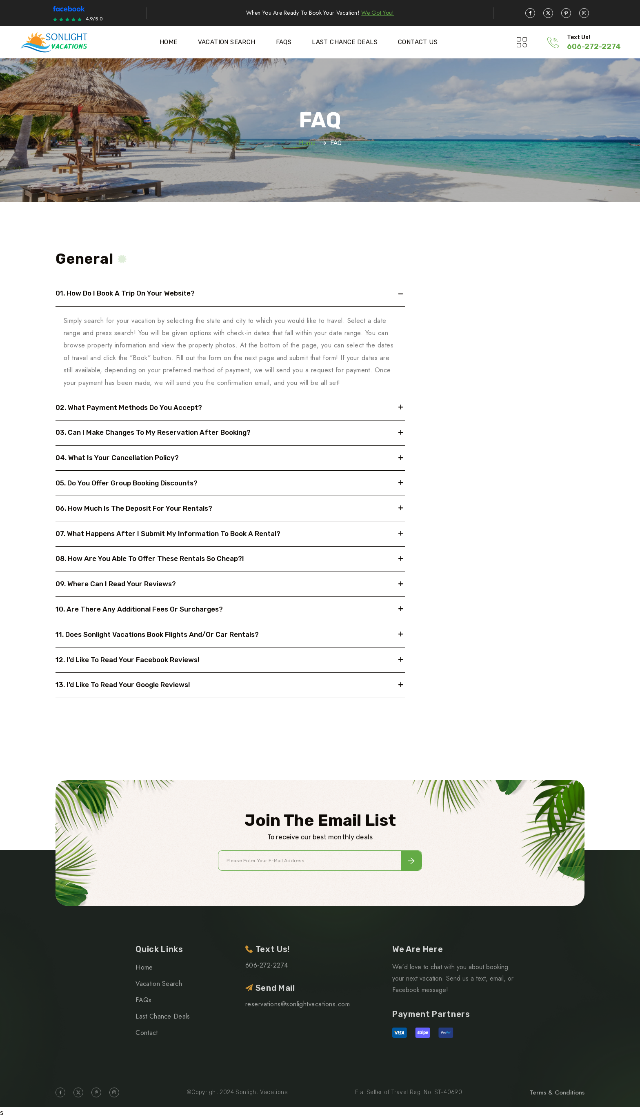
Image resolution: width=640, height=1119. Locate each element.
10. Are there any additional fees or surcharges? (139, 609)
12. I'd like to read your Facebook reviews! (128, 660)
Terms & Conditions (556, 1092)
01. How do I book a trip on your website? (125, 293)
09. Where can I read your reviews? (116, 584)
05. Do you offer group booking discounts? (127, 483)
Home (169, 42)
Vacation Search (227, 42)
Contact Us (418, 42)
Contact (147, 1032)
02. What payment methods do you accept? (129, 407)
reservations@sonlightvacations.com (297, 1004)
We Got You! (377, 13)
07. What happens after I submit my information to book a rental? (168, 533)
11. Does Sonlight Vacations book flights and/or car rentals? (157, 634)
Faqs (284, 42)
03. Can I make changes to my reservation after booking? (153, 432)
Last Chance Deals (345, 42)
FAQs (143, 1000)
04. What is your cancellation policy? (117, 458)
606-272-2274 (594, 46)
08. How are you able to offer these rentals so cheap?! (150, 558)
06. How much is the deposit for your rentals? (134, 508)
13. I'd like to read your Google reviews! (123, 685)
